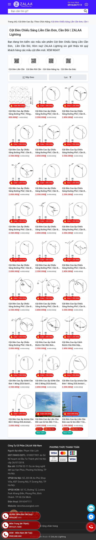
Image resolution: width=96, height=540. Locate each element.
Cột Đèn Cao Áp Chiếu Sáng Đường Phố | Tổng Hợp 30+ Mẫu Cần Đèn (19, 112)
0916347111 (75, 3)
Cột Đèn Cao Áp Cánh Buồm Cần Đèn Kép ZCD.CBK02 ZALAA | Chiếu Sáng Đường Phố (74, 343)
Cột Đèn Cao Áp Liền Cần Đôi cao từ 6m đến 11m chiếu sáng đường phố (47, 420)
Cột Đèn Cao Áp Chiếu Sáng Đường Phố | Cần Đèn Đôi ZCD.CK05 (21, 189)
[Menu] (9, 4)
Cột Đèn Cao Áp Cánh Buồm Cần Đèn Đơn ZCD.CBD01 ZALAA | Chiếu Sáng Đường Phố (47, 343)
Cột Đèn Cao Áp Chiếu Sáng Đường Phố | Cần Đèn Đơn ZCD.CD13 (74, 228)
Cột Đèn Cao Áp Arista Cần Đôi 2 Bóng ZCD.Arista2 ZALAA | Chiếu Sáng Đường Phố (21, 420)
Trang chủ (12, 22)
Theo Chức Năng (42, 22)
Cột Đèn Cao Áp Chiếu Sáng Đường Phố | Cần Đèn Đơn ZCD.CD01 (47, 112)
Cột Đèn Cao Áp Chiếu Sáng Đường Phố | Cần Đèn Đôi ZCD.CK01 (74, 112)
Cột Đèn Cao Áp (26, 22)
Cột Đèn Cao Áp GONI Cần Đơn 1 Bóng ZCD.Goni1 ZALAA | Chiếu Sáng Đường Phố (21, 382)
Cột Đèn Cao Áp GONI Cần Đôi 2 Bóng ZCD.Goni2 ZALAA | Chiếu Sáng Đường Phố (47, 382)
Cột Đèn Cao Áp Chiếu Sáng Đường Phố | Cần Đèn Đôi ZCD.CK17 (21, 343)
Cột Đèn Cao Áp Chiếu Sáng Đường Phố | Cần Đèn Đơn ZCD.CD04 (21, 151)
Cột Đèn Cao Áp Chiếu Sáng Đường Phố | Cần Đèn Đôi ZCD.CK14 (74, 266)
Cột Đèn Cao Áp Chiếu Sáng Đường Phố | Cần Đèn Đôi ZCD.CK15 (47, 305)
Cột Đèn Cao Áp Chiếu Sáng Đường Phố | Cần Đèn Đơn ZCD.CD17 (74, 305)
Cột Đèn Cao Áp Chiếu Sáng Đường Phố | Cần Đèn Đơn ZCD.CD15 (21, 305)
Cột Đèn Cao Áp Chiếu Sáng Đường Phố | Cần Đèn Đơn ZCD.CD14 (47, 266)
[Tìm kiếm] (85, 11)
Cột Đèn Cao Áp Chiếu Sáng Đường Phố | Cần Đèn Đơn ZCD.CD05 (74, 151)
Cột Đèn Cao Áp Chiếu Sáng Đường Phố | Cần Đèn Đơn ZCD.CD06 (47, 189)
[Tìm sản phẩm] (48, 11)
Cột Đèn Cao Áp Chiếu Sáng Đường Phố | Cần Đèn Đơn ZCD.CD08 (74, 189)
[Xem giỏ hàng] (86, 4)
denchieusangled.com (28, 506)
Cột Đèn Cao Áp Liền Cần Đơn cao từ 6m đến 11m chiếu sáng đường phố (74, 420)
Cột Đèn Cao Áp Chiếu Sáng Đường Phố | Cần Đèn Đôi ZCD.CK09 (47, 228)
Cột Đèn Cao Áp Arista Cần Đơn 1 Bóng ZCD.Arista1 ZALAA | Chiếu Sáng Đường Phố (74, 382)
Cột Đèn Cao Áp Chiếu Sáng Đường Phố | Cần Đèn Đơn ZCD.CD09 (21, 228)
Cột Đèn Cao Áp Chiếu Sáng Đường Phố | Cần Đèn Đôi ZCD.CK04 (47, 151)
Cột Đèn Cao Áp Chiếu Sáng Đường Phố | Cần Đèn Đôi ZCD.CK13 (21, 266)
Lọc (67, 77)
